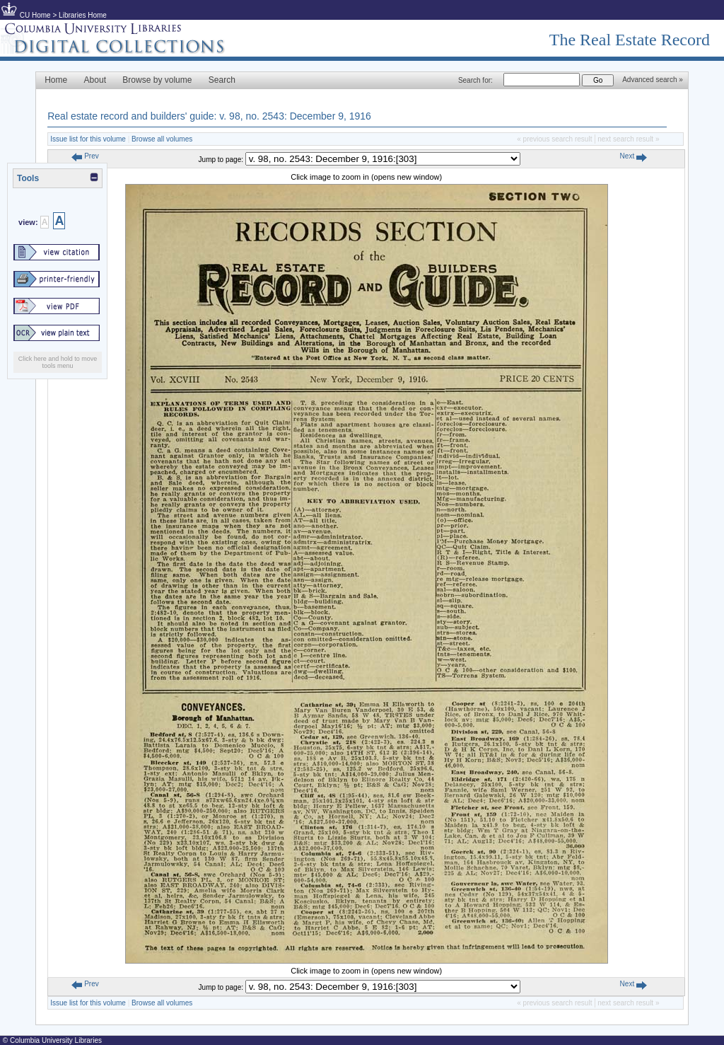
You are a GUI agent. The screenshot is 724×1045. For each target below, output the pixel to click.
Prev (84, 156)
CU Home (35, 15)
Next (633, 156)
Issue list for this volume (88, 139)
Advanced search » (652, 79)
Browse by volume (157, 80)
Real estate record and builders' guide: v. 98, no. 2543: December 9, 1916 (209, 116)
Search (222, 80)
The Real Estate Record (629, 39)
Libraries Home (83, 15)
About (95, 80)
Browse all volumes (162, 139)
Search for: (475, 80)
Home (56, 80)
